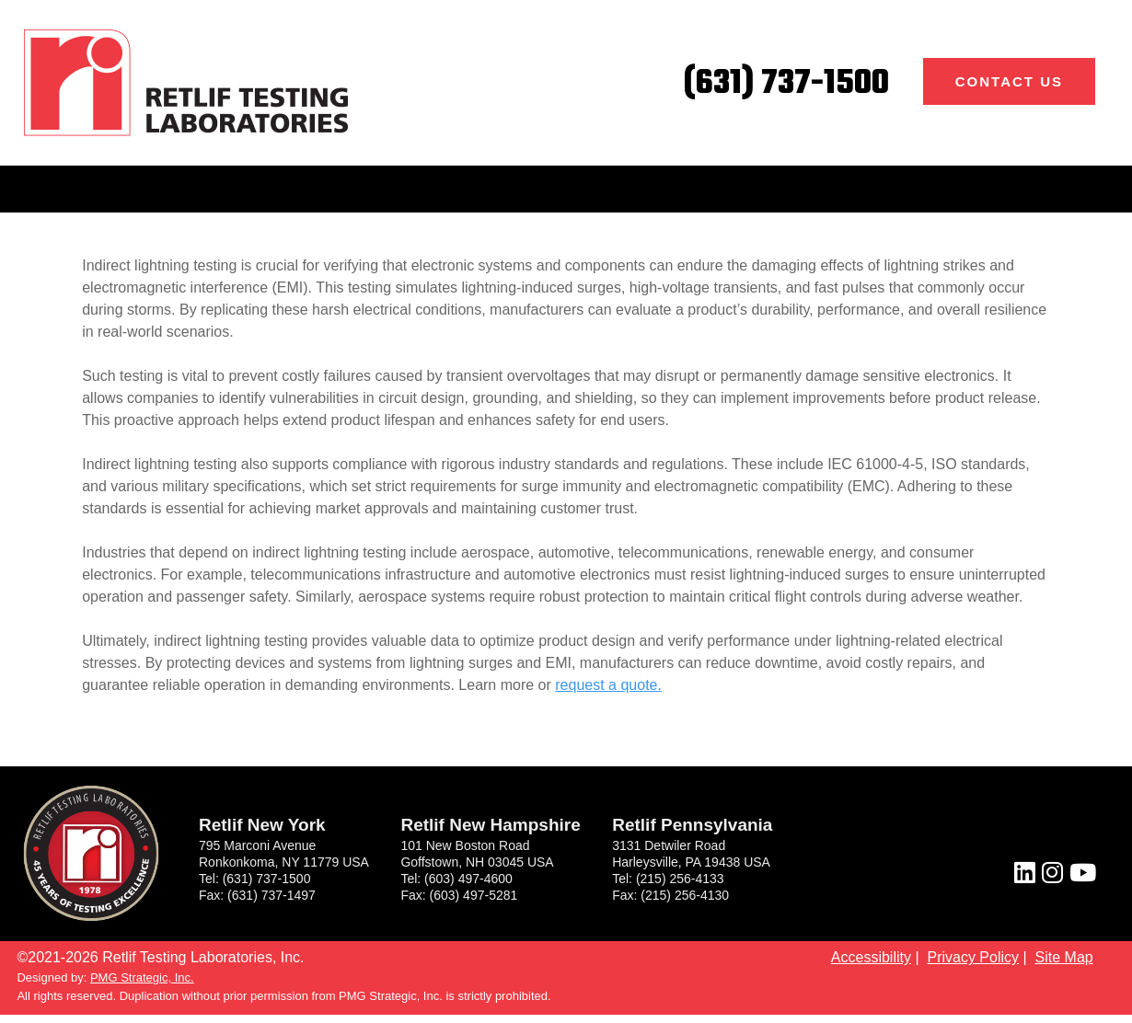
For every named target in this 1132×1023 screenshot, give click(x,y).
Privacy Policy (973, 957)
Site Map (1064, 957)
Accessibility (871, 957)
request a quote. (608, 685)
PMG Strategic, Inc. (142, 977)
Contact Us (1009, 81)
